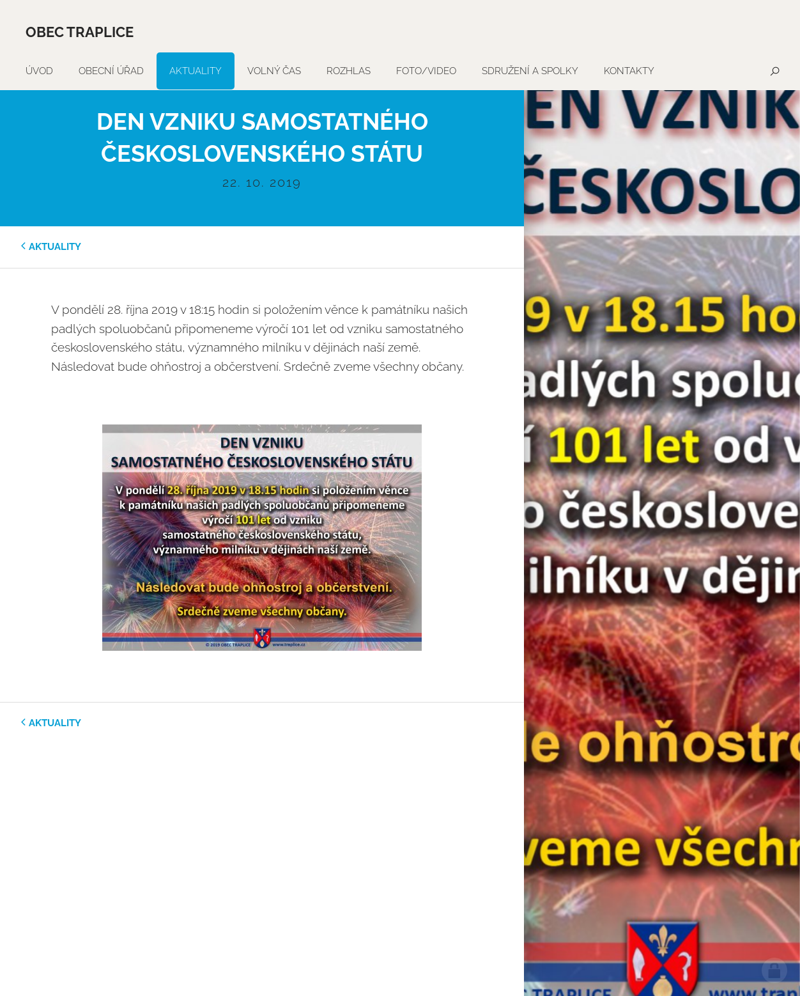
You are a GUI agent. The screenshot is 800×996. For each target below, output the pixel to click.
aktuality (55, 247)
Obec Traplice (80, 32)
